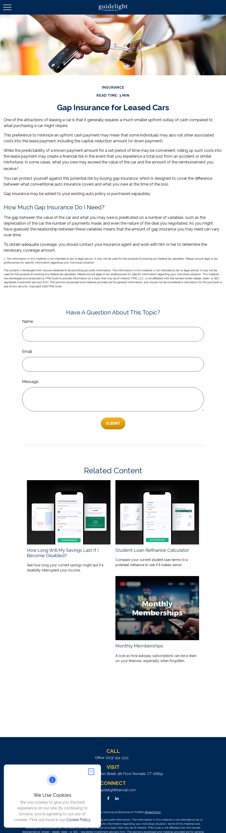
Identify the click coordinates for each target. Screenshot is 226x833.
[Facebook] (108, 798)
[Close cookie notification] (91, 771)
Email (27, 351)
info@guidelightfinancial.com (113, 790)
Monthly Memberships (139, 645)
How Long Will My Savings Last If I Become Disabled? (63, 552)
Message (30, 381)
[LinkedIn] (116, 798)
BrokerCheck (153, 812)
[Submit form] (113, 423)
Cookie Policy (78, 819)
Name (27, 321)
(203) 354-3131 (117, 758)
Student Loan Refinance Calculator (152, 550)
